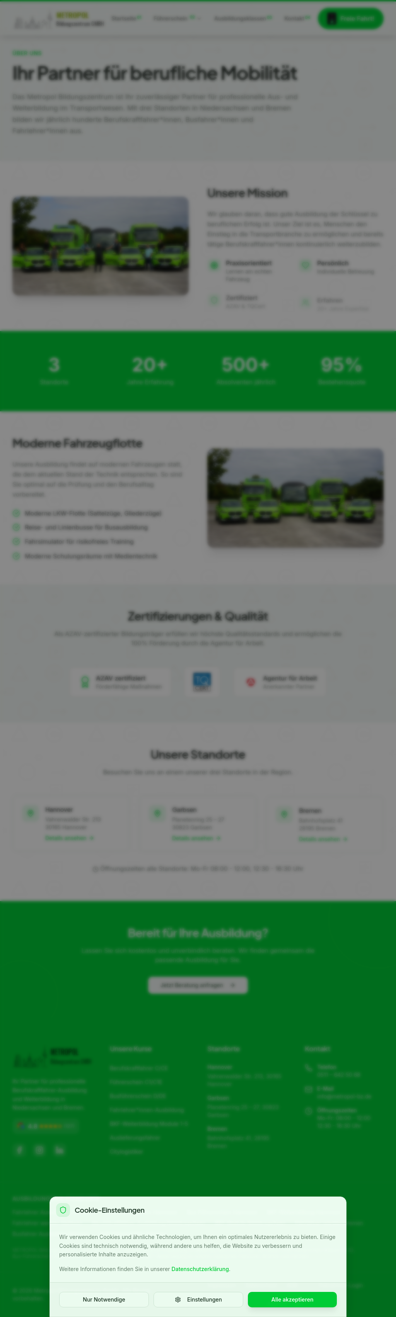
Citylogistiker (126, 1151)
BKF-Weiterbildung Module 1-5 (149, 1123)
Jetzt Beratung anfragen (198, 993)
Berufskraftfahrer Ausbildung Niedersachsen (148, 1223)
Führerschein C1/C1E (136, 1082)
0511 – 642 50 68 (338, 1074)
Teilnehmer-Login (340, 1285)
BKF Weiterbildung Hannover (303, 1212)
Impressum (222, 1285)
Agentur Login (285, 1303)
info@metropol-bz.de (344, 1096)
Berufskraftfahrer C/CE (139, 1068)
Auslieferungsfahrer (135, 1137)
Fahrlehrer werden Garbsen (47, 1223)
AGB (292, 1285)
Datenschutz (261, 1285)
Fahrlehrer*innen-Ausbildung (147, 1110)
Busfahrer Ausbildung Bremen (50, 1233)
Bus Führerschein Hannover (222, 1212)
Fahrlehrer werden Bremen (329, 1223)
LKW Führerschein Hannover (141, 1212)
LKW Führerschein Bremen (132, 1233)
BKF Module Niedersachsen (250, 1223)
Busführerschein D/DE (138, 1096)
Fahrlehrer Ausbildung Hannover (53, 1212)
